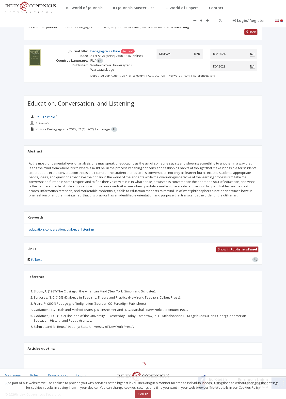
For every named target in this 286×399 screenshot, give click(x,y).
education (36, 229)
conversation (55, 229)
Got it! (143, 393)
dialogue (72, 229)
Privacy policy (58, 375)
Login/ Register (249, 20)
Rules (34, 375)
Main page (13, 375)
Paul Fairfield (45, 117)
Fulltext (36, 259)
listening (87, 229)
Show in (237, 249)
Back (251, 32)
